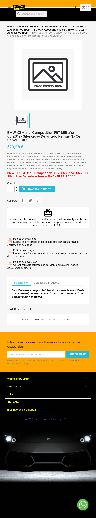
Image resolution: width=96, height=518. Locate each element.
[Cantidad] (11, 189)
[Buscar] (31, 14)
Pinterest (38, 200)
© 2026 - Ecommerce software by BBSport (48, 419)
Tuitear (30, 200)
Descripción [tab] (21, 282)
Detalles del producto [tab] (46, 282)
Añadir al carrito (37, 189)
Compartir (23, 200)
